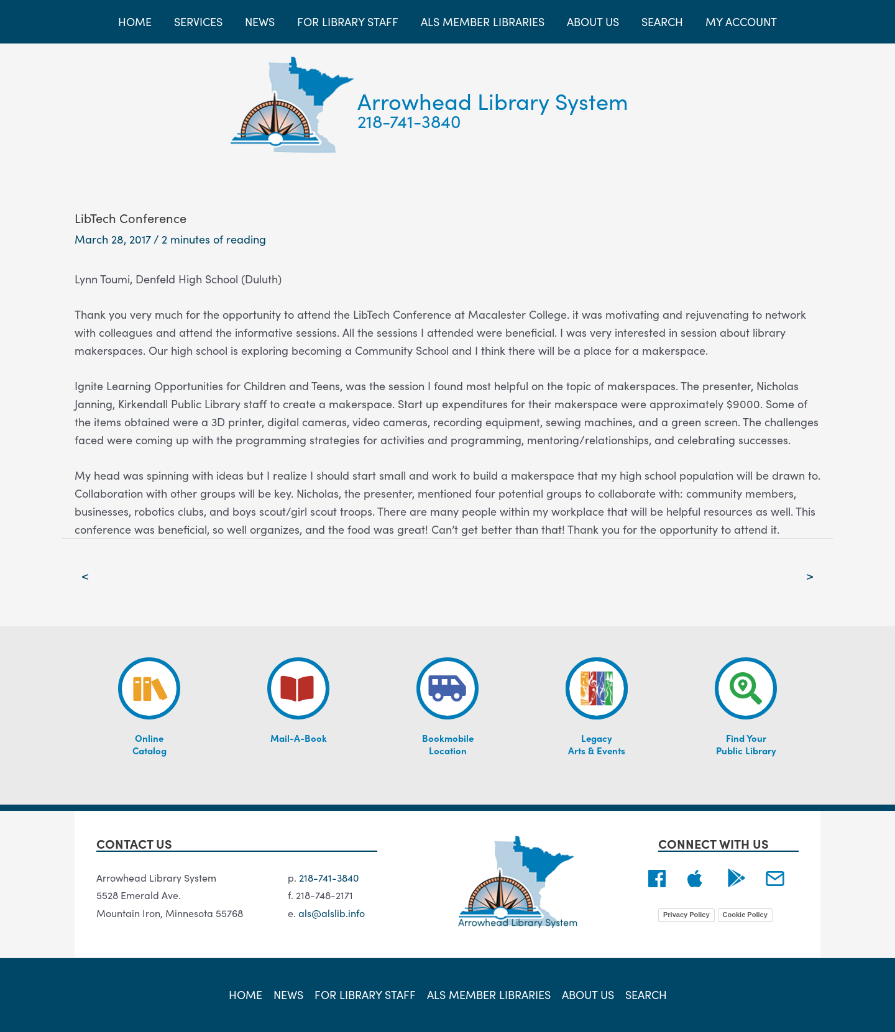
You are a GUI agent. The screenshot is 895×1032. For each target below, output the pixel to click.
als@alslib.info (331, 913)
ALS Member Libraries (489, 994)
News (288, 994)
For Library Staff (365, 994)
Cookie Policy (745, 914)
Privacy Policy (686, 914)
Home (245, 994)
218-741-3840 (409, 120)
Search (646, 994)
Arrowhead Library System (492, 100)
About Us (588, 994)
